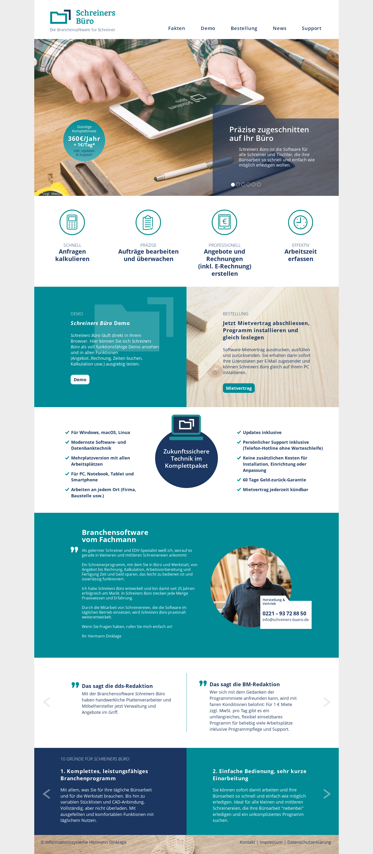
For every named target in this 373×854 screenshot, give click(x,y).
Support (312, 28)
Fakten (176, 28)
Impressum (271, 842)
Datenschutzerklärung (309, 842)
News (279, 28)
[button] (45, 699)
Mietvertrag (239, 388)
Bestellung (244, 28)
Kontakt (247, 842)
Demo (208, 28)
